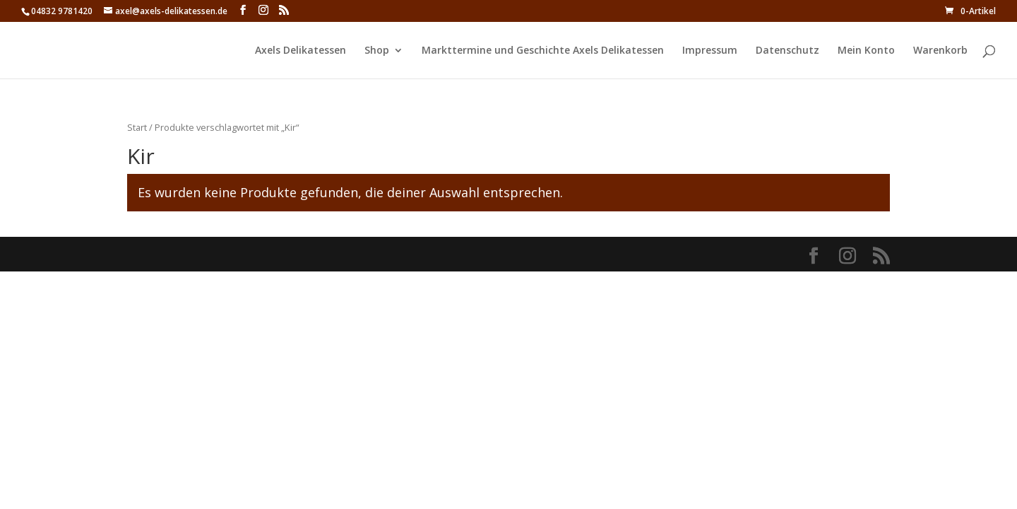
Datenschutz (787, 51)
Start (137, 127)
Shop (376, 51)
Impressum (709, 51)
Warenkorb (940, 51)
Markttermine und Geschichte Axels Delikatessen (543, 51)
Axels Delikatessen (300, 51)
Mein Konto (866, 51)
